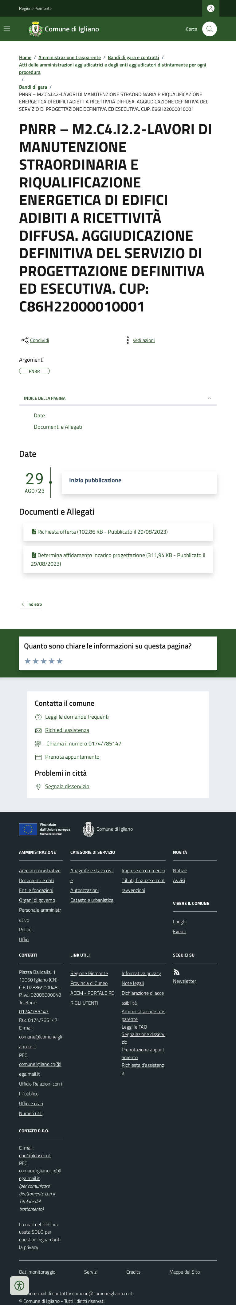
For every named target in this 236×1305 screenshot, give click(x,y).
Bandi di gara (33, 86)
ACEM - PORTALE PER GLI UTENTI (92, 997)
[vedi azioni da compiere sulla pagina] (139, 340)
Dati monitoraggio (37, 1271)
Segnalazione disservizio (143, 1038)
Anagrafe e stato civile (92, 875)
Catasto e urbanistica (91, 900)
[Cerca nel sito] (207, 29)
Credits (133, 1271)
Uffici (24, 939)
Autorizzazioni (84, 890)
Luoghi (180, 921)
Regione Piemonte (35, 8)
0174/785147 (34, 1011)
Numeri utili (30, 1113)
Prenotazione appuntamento (143, 1053)
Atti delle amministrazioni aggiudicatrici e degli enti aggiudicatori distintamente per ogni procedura (112, 68)
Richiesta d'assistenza (143, 1068)
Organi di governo (37, 900)
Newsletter (184, 981)
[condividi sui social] (34, 340)
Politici (25, 929)
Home (25, 57)
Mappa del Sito (184, 1271)
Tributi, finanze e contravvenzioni (143, 885)
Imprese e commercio (143, 870)
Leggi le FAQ (134, 1026)
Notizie (180, 870)
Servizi (90, 1271)
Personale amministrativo (40, 914)
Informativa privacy (141, 973)
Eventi (179, 931)
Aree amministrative (40, 870)
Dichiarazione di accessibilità (143, 997)
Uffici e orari (31, 1103)
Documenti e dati (36, 880)
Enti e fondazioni (36, 890)
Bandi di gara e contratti (133, 57)
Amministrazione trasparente (69, 57)
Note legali (133, 983)
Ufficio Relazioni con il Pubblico (40, 1088)
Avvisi (179, 880)
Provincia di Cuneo (89, 983)
